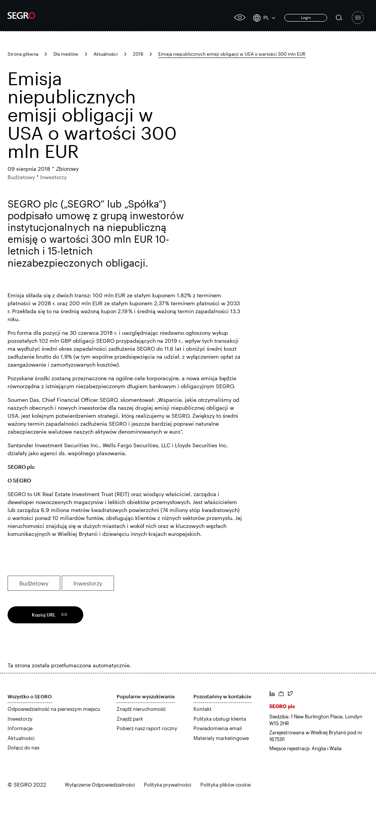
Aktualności (106, 53)
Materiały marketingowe (221, 738)
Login (306, 17)
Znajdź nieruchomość (141, 709)
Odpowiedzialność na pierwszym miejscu (54, 709)
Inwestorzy (87, 583)
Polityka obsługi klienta (219, 719)
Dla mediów (65, 53)
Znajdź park (130, 719)
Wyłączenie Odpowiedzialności (100, 785)
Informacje (20, 728)
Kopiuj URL (44, 614)
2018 (138, 53)
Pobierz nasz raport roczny (147, 728)
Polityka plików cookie (225, 785)
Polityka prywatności (167, 785)
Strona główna (23, 53)
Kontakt (202, 709)
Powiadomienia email (217, 728)
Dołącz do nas (23, 748)
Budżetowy (33, 583)
